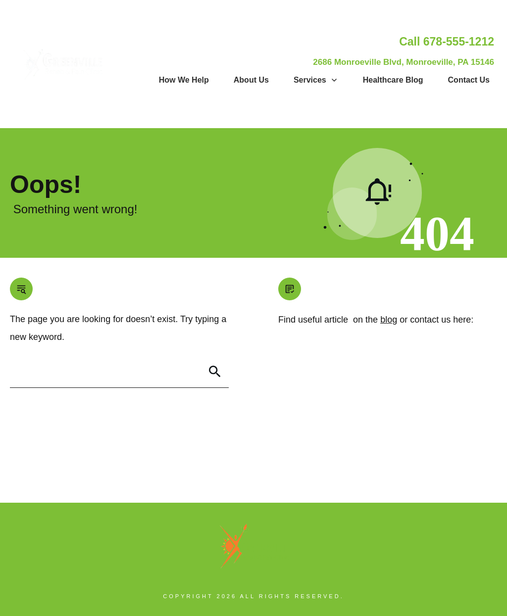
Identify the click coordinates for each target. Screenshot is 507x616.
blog (388, 320)
